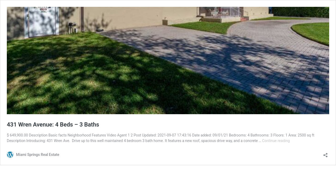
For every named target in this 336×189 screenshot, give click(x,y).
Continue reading (276, 141)
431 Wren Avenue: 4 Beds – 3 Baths (53, 124)
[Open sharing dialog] (325, 153)
